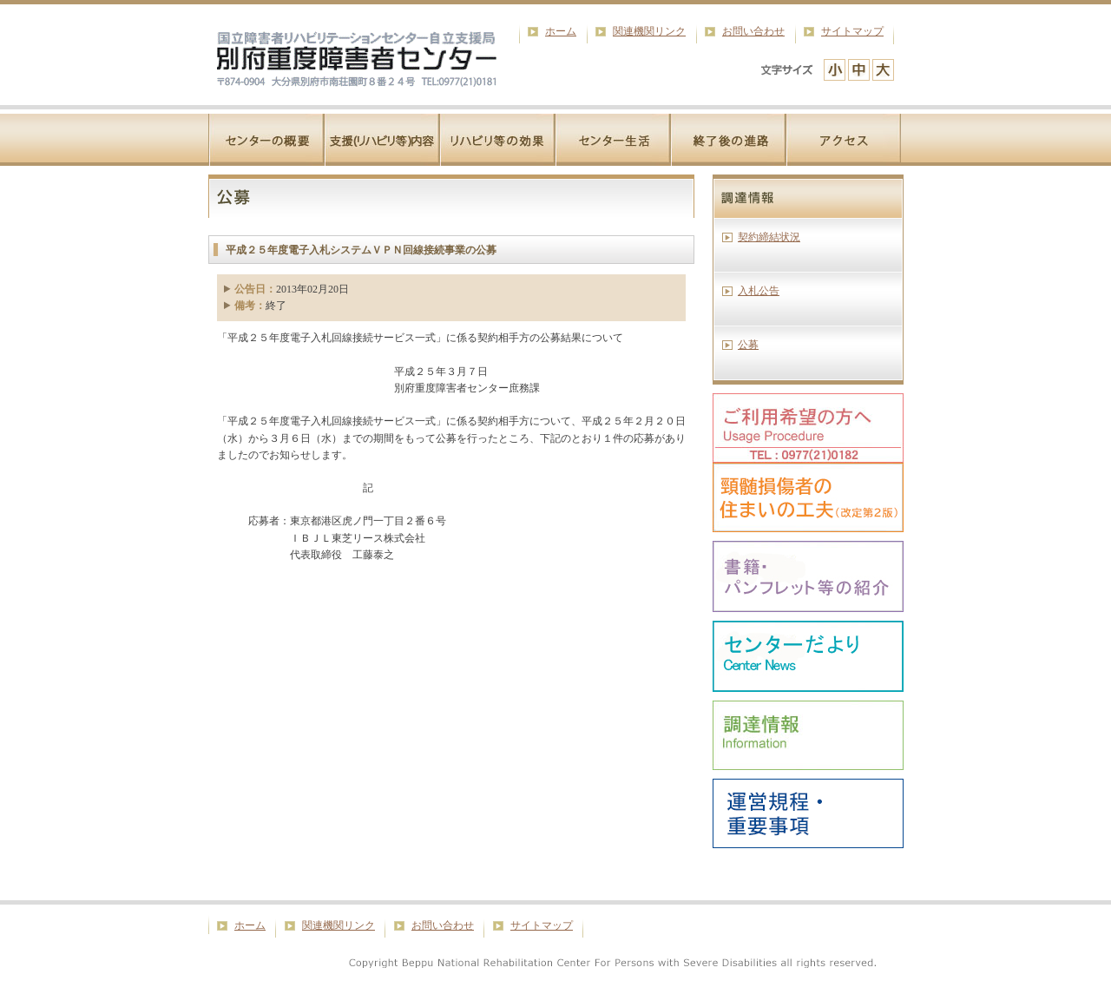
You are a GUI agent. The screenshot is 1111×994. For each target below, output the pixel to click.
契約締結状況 (769, 237)
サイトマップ (852, 31)
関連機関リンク (649, 31)
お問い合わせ (753, 31)
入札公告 (758, 291)
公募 (748, 345)
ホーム (560, 31)
